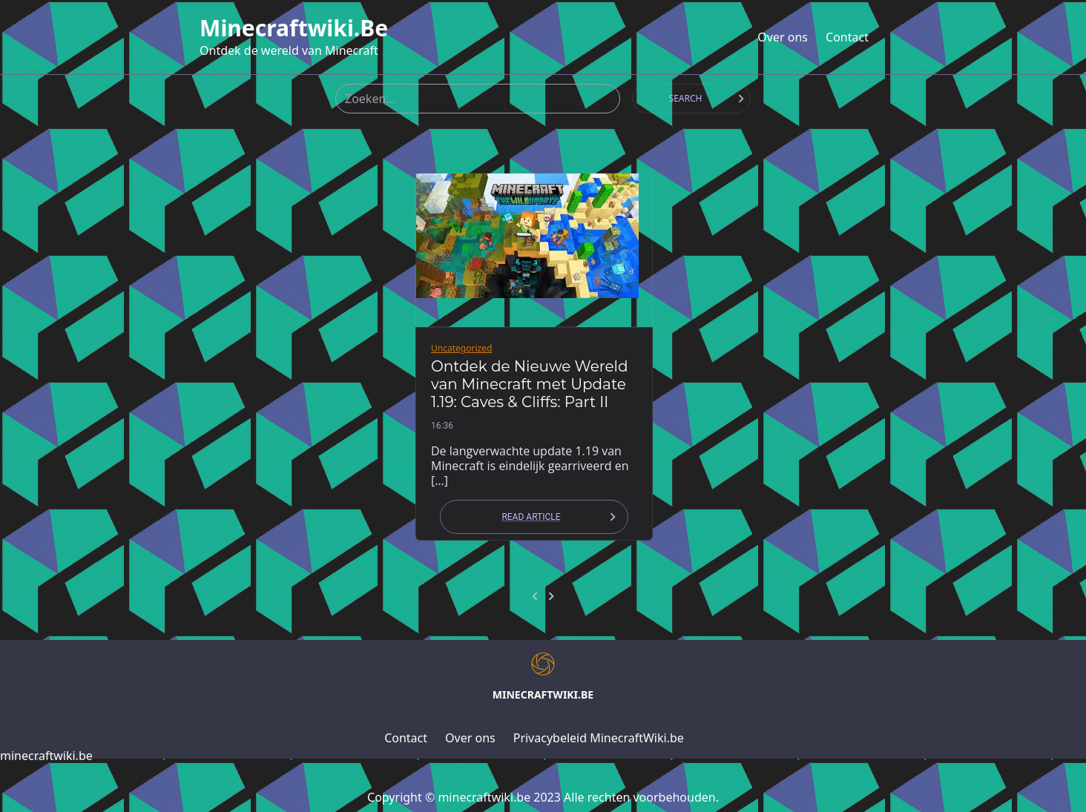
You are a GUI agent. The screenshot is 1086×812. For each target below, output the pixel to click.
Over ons (782, 37)
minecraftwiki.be (294, 28)
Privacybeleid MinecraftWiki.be (598, 738)
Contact (847, 37)
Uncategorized (461, 348)
